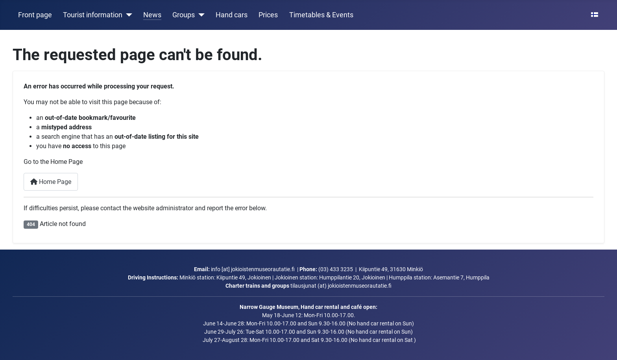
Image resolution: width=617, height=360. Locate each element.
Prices (268, 15)
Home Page (50, 182)
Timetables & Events (321, 15)
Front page (35, 15)
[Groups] (200, 15)
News (152, 15)
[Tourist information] (127, 15)
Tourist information (92, 15)
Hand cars (232, 15)
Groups (183, 15)
